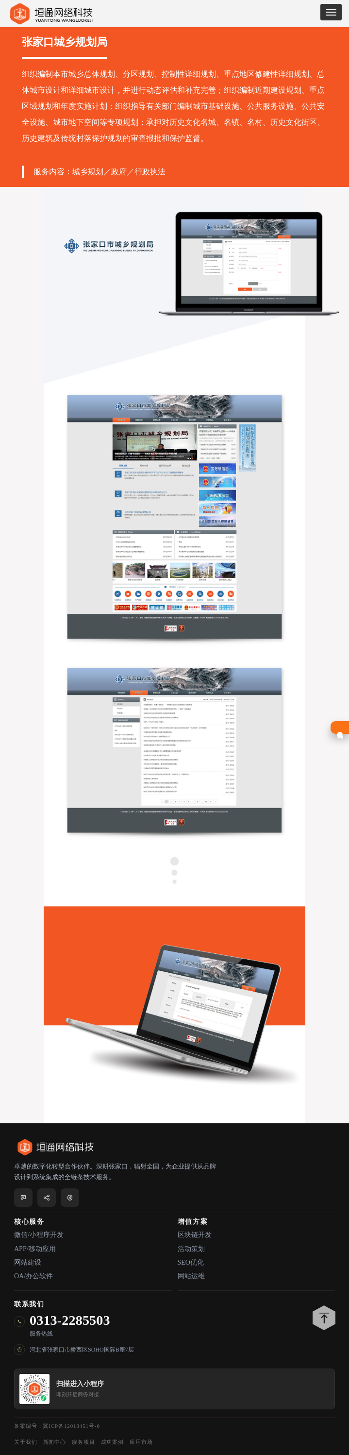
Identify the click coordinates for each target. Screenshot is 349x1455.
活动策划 (191, 1248)
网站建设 (27, 1262)
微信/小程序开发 (39, 1234)
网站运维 (191, 1276)
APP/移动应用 (35, 1248)
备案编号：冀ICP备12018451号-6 (57, 1426)
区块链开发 (195, 1234)
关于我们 (25, 1442)
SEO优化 (191, 1262)
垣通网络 (51, 14)
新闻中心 (54, 1442)
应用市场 (141, 1442)
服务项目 (83, 1442)
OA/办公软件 (33, 1276)
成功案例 (112, 1442)
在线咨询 (339, 727)
